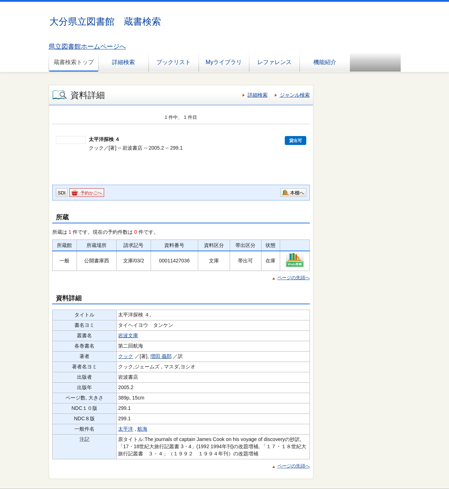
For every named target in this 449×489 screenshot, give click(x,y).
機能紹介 (324, 62)
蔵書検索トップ (74, 62)
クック (125, 356)
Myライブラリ (224, 62)
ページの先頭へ (293, 277)
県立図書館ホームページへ (87, 46)
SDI (62, 192)
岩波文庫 (128, 335)
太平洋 (125, 429)
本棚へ (297, 192)
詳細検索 (123, 62)
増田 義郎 (161, 356)
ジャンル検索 (295, 95)
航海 (142, 429)
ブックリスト (173, 62)
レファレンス (274, 62)
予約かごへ (91, 192)
